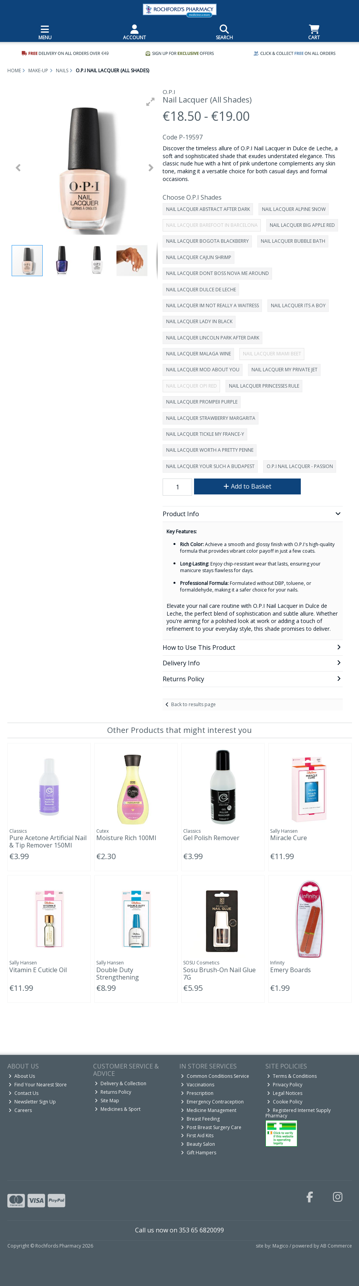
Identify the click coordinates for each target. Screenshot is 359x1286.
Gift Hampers (198, 1152)
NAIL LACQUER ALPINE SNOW (294, 209)
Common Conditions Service (215, 1076)
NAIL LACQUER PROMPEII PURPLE (202, 402)
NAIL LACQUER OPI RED (191, 386)
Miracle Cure (288, 838)
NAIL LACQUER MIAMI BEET (272, 353)
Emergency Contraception (212, 1101)
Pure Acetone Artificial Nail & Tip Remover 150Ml (48, 841)
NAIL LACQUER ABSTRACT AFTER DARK (208, 209)
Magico (280, 1245)
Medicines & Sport (117, 1109)
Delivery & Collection (120, 1083)
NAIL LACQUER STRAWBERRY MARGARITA (210, 418)
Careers (20, 1110)
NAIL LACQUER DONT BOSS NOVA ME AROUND (217, 273)
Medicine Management (208, 1110)
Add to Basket (247, 486)
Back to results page (193, 704)
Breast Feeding (200, 1118)
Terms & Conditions (292, 1076)
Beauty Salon (198, 1144)
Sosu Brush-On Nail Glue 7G (219, 973)
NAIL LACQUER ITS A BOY (298, 305)
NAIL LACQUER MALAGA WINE (198, 353)
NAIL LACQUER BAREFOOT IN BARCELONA (212, 225)
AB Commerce (336, 1245)
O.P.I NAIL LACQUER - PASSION (300, 466)
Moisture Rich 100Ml (126, 838)
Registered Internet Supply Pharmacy (298, 1113)
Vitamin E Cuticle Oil (38, 970)
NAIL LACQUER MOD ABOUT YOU (202, 369)
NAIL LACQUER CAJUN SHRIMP (198, 257)
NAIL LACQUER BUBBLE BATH (293, 241)
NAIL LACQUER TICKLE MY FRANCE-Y (205, 434)
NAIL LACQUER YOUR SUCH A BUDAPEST (210, 466)
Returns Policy (113, 1092)
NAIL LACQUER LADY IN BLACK (199, 321)
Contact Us (23, 1093)
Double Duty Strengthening (117, 973)
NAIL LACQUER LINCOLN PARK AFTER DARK (212, 337)
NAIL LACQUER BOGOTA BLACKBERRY (207, 241)
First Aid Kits (197, 1135)
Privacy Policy (284, 1084)
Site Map (107, 1100)
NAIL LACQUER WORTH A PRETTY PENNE (209, 450)
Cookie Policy (284, 1101)
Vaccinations (197, 1084)
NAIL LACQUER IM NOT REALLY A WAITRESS (212, 305)
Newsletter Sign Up (32, 1101)
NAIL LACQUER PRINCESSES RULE (264, 386)
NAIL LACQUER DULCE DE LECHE (201, 289)
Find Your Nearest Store (38, 1084)
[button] (150, 102)
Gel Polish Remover (211, 838)
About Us (22, 1076)
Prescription (197, 1093)
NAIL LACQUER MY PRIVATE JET (284, 369)
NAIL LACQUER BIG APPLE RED (302, 225)
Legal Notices (284, 1093)
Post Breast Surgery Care (211, 1127)
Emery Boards (290, 970)
